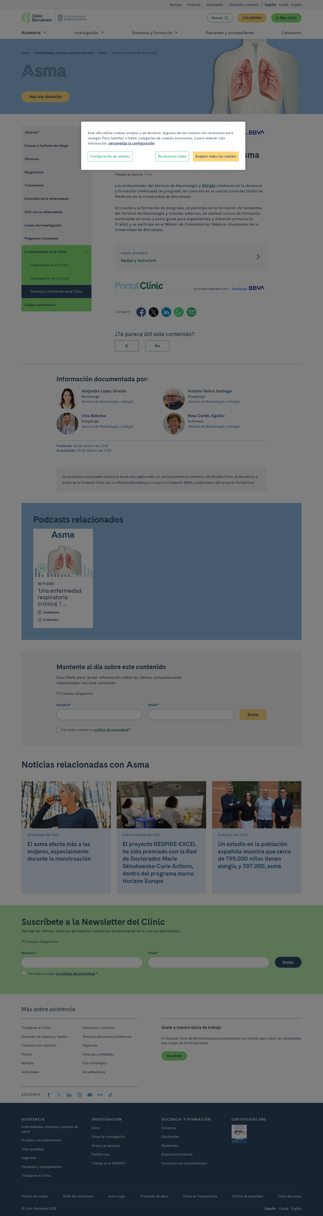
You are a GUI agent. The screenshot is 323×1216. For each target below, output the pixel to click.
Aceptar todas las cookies (215, 156)
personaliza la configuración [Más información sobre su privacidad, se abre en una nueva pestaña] (131, 143)
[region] (163, 146)
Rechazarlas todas (172, 156)
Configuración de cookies (110, 156)
